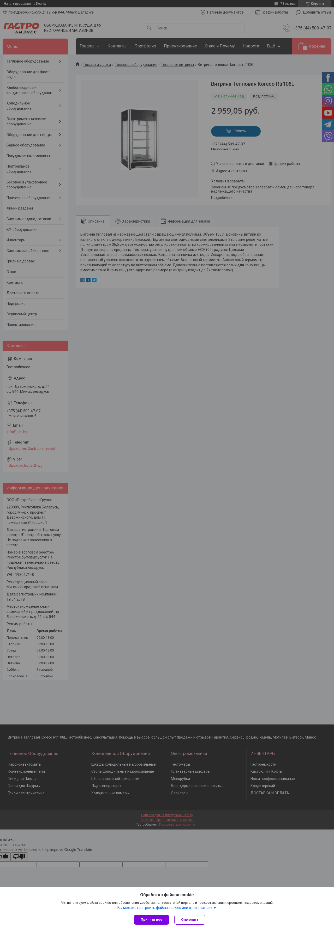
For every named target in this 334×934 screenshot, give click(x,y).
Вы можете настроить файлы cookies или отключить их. (165, 908)
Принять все (151, 919)
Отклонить (190, 919)
